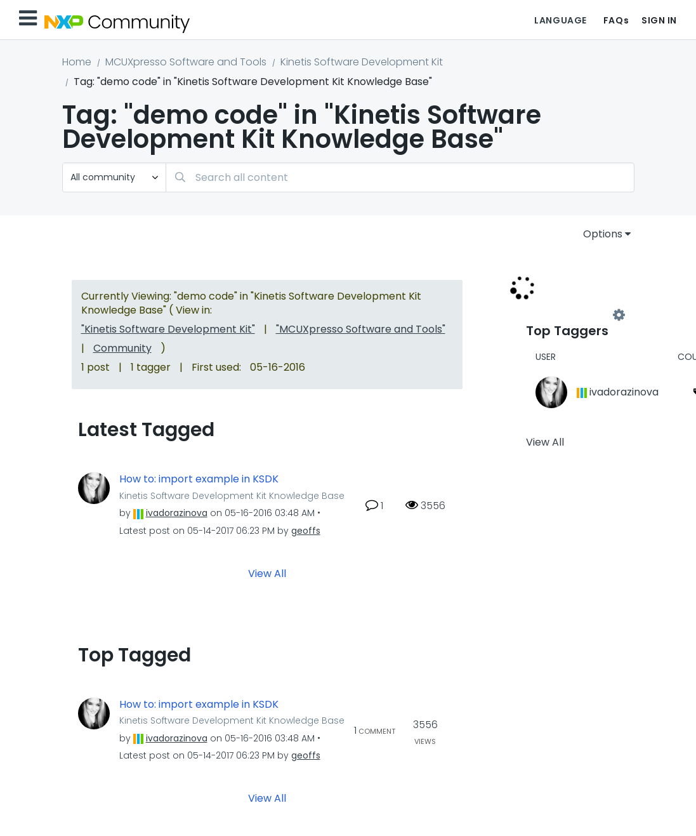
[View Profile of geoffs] (305, 530)
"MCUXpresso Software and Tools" (360, 329)
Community (122, 348)
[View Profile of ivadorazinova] (176, 513)
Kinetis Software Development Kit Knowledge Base (232, 495)
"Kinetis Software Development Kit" (168, 329)
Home (76, 62)
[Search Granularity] (114, 177)
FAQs (616, 20)
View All (267, 573)
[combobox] (400, 177)
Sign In (659, 20)
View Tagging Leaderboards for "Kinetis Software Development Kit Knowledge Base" (572, 315)
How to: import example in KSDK (199, 479)
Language (560, 20)
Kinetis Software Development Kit (361, 62)
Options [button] (602, 234)
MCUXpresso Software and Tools (185, 62)
